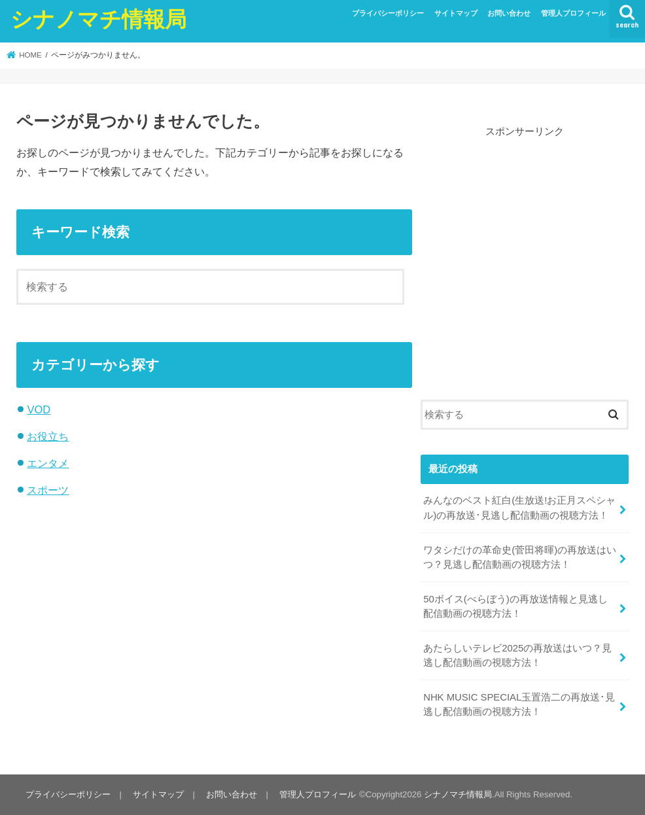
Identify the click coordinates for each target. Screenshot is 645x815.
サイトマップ (456, 13)
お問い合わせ (509, 13)
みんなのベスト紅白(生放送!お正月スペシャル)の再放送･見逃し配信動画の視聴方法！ (519, 507)
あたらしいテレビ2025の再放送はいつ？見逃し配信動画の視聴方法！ (517, 655)
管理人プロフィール (573, 13)
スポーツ (48, 490)
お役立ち (48, 436)
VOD (38, 409)
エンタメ (48, 463)
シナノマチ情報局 (98, 18)
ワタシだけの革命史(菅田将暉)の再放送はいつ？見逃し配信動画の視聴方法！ (519, 557)
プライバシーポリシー (388, 13)
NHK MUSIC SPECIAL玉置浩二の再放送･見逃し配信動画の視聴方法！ (519, 704)
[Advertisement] (525, 250)
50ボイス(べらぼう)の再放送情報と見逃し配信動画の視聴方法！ (515, 606)
